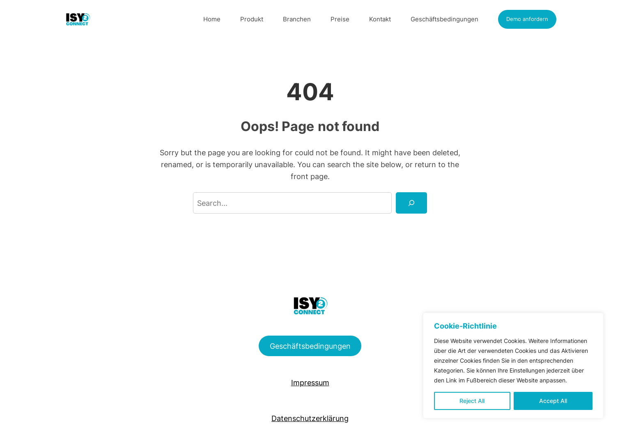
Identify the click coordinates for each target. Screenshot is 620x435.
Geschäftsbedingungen (310, 345)
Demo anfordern (527, 19)
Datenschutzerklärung (310, 418)
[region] (513, 366)
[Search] (411, 203)
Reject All (472, 400)
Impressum (310, 382)
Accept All (553, 400)
